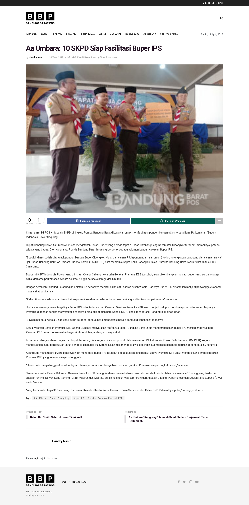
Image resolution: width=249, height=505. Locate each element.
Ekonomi (71, 34)
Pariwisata (132, 34)
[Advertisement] (152, 17)
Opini (102, 34)
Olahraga (149, 34)
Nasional (116, 34)
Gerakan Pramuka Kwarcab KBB (105, 398)
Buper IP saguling (60, 398)
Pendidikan (88, 34)
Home (63, 482)
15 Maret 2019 (56, 57)
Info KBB (31, 34)
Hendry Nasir (36, 57)
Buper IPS (78, 398)
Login (206, 3)
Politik (57, 34)
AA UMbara (40, 398)
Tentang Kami (79, 482)
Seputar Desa (169, 34)
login (36, 458)
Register (218, 3)
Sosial (44, 34)
